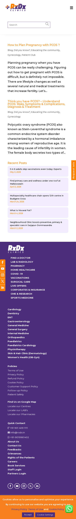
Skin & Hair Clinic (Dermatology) (27, 353)
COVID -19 (17, 273)
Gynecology (14, 55)
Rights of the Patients (21, 457)
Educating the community (45, 50)
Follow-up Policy (18, 390)
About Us (13, 441)
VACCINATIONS (20, 277)
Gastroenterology (19, 321)
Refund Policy (16, 378)
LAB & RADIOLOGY (22, 261)
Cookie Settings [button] (45, 514)
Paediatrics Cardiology (22, 345)
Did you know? (22, 50)
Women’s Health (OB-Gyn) (23, 357)
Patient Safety (16, 394)
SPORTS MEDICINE (22, 297)
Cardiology (14, 309)
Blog (10, 50)
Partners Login (17, 473)
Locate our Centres (19, 406)
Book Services (16, 465)
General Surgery (17, 329)
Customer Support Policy (23, 386)
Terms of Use (16, 370)
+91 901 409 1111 (18, 427)
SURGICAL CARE (20, 281)
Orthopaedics (16, 337)
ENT (10, 317)
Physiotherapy (16, 349)
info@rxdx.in (18, 432)
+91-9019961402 (19, 437)
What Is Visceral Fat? (21, 210)
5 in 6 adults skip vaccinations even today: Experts (36, 169)
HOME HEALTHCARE (23, 269)
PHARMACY (18, 265)
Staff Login (14, 469)
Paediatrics (15, 341)
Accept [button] (28, 514)
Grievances (14, 453)
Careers (12, 461)
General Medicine (18, 325)
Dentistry (13, 313)
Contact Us (14, 445)
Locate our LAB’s (18, 410)
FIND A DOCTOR (20, 257)
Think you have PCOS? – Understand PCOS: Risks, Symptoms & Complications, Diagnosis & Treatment (36, 104)
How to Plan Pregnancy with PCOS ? (34, 45)
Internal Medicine (18, 333)
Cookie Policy (16, 382)
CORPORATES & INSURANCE (28, 289)
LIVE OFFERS (18, 285)
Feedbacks (14, 449)
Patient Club (29, 55)
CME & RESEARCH (21, 293)
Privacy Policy (16, 374)
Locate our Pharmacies (21, 414)
